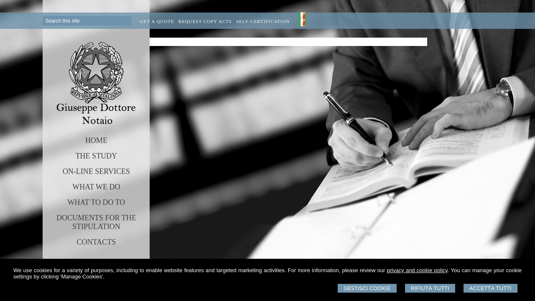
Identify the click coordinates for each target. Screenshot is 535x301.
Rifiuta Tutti (430, 288)
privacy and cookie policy (417, 270)
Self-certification (263, 21)
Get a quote (157, 21)
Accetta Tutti (490, 288)
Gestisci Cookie (367, 288)
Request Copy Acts (205, 21)
